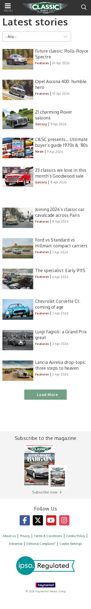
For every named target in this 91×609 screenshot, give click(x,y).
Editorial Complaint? (41, 544)
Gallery (41, 124)
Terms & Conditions (48, 536)
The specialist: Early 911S (60, 270)
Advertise (15, 544)
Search (84, 7)
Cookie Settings (70, 544)
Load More (47, 394)
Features (42, 63)
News (39, 151)
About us (9, 536)
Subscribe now (44, 492)
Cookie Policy (75, 536)
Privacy (25, 536)
